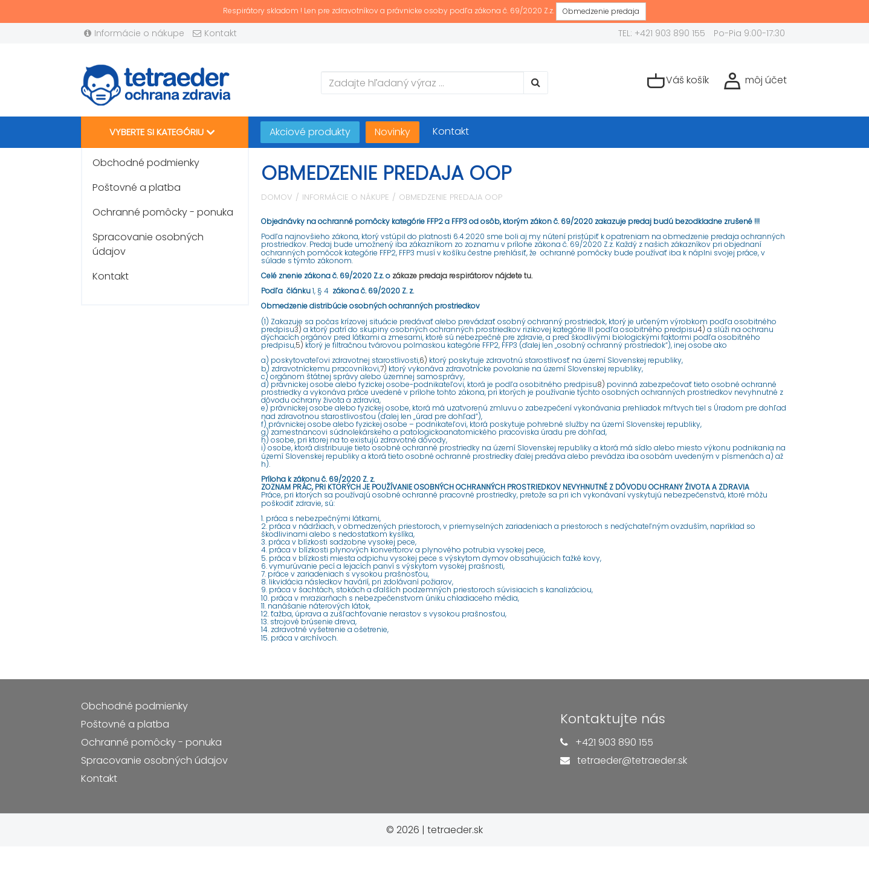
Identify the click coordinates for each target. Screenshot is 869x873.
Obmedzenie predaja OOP (450, 197)
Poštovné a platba (136, 187)
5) (299, 345)
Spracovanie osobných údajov (148, 244)
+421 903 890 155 (614, 742)
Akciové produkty (310, 132)
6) (423, 360)
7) (383, 368)
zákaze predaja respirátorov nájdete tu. (462, 275)
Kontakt (215, 33)
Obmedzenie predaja (601, 11)
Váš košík (678, 80)
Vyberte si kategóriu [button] (162, 132)
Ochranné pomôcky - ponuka (162, 212)
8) (601, 384)
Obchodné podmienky (145, 163)
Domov (276, 197)
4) (701, 329)
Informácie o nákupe (134, 33)
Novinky (392, 132)
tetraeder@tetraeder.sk (632, 760)
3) (298, 329)
